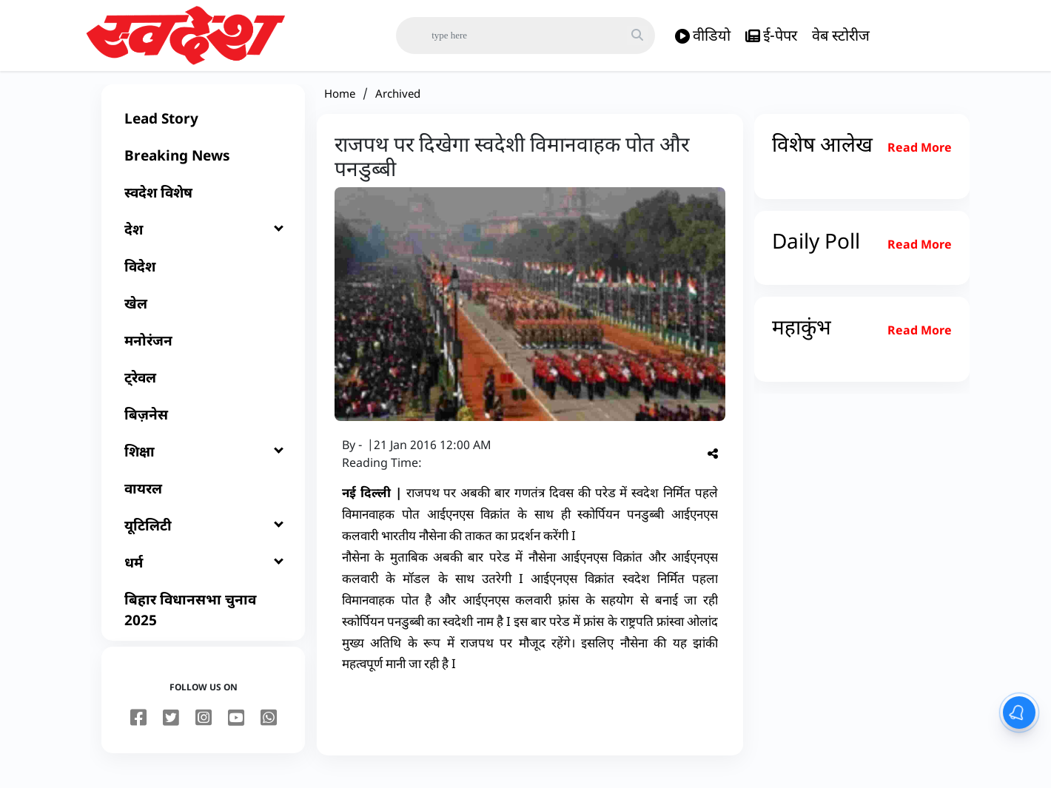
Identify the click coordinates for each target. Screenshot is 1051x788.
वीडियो (703, 36)
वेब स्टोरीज (841, 35)
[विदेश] (203, 278)
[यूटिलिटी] (203, 537)
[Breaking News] (203, 167)
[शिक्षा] (203, 463)
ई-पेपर (771, 36)
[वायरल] (203, 500)
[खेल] (203, 315)
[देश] (203, 241)
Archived (397, 105)
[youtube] (236, 730)
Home (339, 105)
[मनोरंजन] (203, 352)
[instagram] (203, 730)
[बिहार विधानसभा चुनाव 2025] (203, 621)
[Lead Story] (203, 130)
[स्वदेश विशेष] (203, 204)
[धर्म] (203, 574)
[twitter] (171, 730)
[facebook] (138, 730)
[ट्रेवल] (203, 389)
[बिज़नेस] (203, 426)
